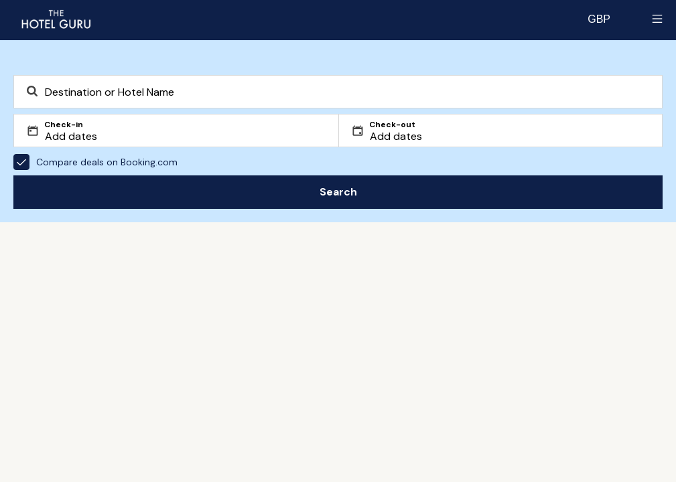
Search (338, 192)
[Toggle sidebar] (657, 18)
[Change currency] (599, 18)
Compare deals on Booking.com (95, 162)
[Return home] (55, 18)
